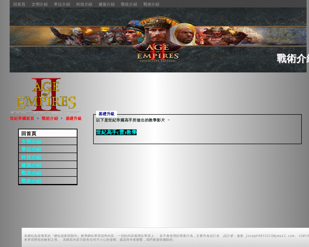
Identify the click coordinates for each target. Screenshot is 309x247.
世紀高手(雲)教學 (116, 132)
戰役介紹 (129, 4)
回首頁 (19, 4)
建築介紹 (107, 4)
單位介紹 (62, 4)
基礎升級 (74, 118)
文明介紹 (40, 4)
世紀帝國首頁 (22, 118)
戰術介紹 (151, 4)
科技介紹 (84, 4)
